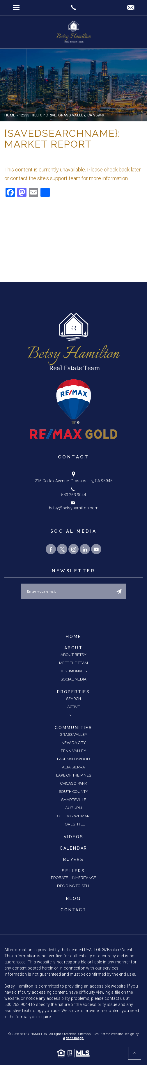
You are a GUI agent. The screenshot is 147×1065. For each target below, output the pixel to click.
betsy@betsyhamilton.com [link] (73, 508)
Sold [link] (73, 715)
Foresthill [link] (74, 824)
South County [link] (73, 791)
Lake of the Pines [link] (73, 775)
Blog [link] (73, 898)
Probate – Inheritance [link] (73, 878)
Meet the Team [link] (73, 663)
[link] (73, 7)
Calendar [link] (73, 848)
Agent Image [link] (73, 1038)
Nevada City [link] (73, 743)
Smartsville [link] (73, 800)
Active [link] (73, 707)
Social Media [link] (73, 679)
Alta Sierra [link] (73, 767)
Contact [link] (73, 910)
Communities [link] (73, 728)
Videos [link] (74, 837)
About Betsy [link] (73, 655)
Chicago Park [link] (73, 783)
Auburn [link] (73, 808)
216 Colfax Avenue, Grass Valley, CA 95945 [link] (74, 481)
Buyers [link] (73, 859)
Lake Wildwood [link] (73, 759)
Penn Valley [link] (73, 751)
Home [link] (73, 637)
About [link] (73, 648)
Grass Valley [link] (73, 734)
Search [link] (73, 699)
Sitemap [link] (84, 1034)
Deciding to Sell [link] (73, 886)
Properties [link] (73, 692)
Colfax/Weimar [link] (73, 816)
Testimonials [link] (73, 671)
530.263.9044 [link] (73, 494)
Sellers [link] (73, 871)
